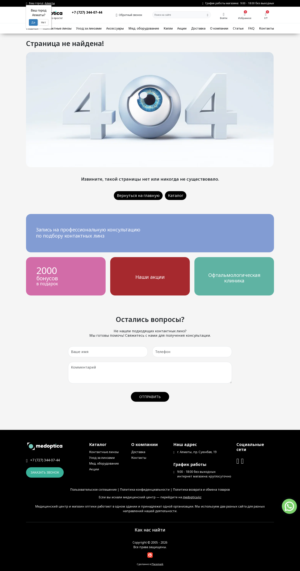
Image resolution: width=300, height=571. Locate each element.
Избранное (244, 16)
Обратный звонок (129, 14)
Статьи (238, 28)
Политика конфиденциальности (145, 489)
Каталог (175, 195)
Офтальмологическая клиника (234, 278)
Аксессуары (115, 28)
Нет (43, 22)
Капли (168, 28)
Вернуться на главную (138, 195)
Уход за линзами (89, 28)
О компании (219, 28)
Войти (223, 16)
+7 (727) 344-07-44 (87, 12)
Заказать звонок (45, 472)
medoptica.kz (192, 497)
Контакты (266, 28)
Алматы (50, 3)
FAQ (251, 28)
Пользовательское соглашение (93, 489)
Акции (182, 28)
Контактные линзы (57, 28)
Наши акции (150, 277)
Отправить (150, 396)
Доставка (198, 28)
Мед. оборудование (143, 28)
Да (33, 22)
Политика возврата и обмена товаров (201, 489)
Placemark (157, 564)
